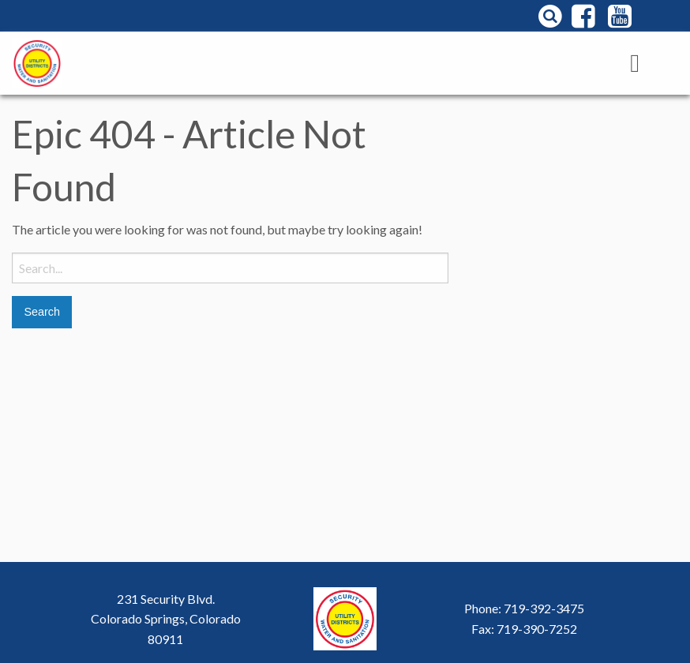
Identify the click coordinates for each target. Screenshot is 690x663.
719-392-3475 (544, 608)
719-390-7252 (537, 628)
